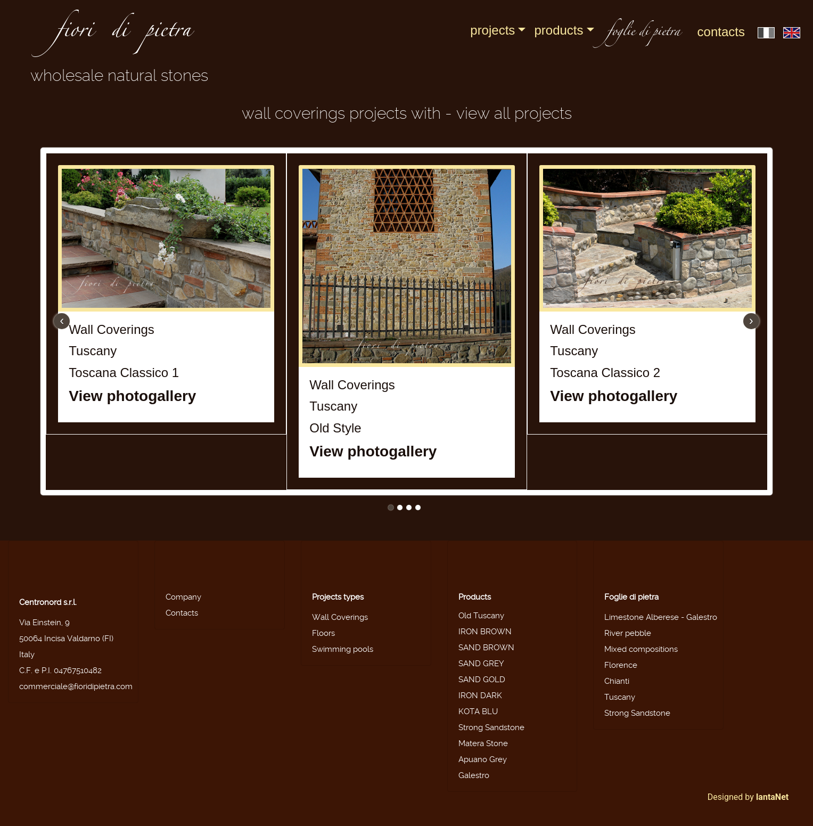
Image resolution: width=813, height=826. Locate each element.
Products (558, 30)
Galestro (473, 775)
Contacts (721, 31)
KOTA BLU (478, 711)
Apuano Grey (482, 759)
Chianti (616, 681)
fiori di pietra (123, 33)
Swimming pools (342, 649)
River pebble (627, 633)
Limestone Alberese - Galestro (660, 617)
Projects (492, 30)
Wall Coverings (340, 617)
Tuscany (619, 697)
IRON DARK (480, 695)
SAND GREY (481, 663)
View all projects (514, 113)
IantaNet (772, 797)
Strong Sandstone (491, 727)
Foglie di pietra (631, 597)
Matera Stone (483, 743)
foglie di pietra (643, 33)
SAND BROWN (486, 647)
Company (183, 597)
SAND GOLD (481, 679)
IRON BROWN (485, 631)
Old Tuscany (481, 615)
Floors (323, 633)
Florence (620, 665)
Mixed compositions (641, 649)
